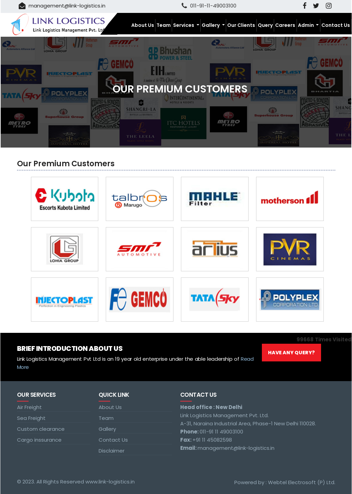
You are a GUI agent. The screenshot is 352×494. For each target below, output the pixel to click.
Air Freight (29, 407)
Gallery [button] (211, 25)
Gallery (107, 428)
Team (163, 25)
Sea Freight (31, 418)
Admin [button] (306, 25)
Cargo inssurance (39, 439)
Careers (285, 25)
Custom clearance (41, 428)
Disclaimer (111, 450)
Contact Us (335, 25)
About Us (142, 25)
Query (265, 25)
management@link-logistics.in (62, 5)
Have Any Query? (291, 352)
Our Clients (241, 25)
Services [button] (184, 25)
